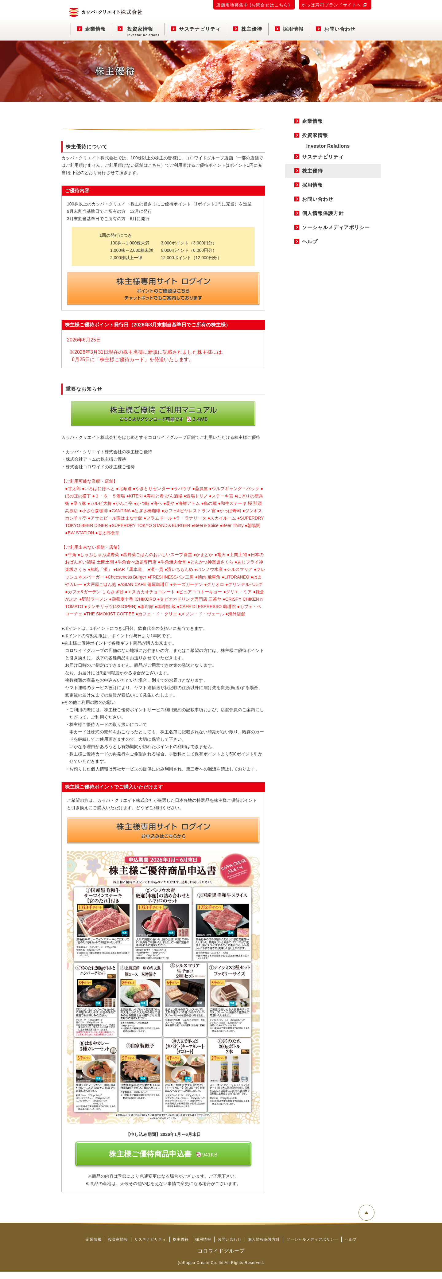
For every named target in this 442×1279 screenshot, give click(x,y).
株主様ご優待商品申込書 (163, 1161)
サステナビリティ (196, 29)
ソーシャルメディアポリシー (336, 227)
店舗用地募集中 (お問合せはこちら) (253, 4)
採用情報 (289, 29)
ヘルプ (310, 241)
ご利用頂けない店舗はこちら (133, 165)
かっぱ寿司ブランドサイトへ (331, 4)
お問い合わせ (335, 29)
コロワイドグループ (221, 1258)
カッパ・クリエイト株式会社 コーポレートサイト (105, 12)
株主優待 (247, 29)
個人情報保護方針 (323, 213)
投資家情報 (139, 30)
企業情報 (91, 29)
